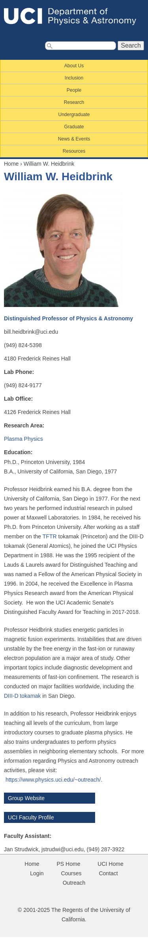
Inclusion (74, 78)
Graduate (74, 126)
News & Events (74, 139)
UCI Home (110, 864)
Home (11, 164)
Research (74, 102)
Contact (108, 873)
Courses (71, 873)
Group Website (26, 798)
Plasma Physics (23, 439)
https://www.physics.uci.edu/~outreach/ (53, 779)
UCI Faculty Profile (31, 817)
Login (36, 873)
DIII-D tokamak (22, 696)
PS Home (69, 864)
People (74, 90)
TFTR (50, 536)
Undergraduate (74, 114)
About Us (74, 65)
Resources (74, 151)
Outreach (74, 883)
